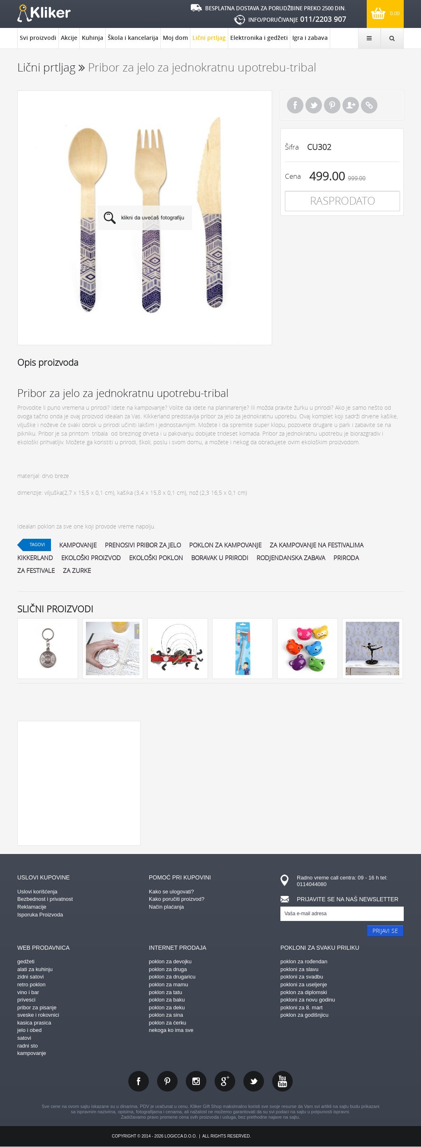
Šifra (292, 147)
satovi (24, 1038)
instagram (196, 1081)
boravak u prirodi (219, 558)
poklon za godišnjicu (304, 1015)
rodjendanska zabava (291, 558)
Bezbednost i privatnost (45, 899)
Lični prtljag (209, 41)
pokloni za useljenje (303, 984)
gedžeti (26, 961)
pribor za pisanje (36, 1007)
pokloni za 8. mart (301, 1007)
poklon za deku (167, 1007)
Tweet (313, 105)
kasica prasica (34, 1023)
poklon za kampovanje (225, 545)
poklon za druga (168, 969)
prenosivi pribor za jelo (143, 545)
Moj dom (175, 38)
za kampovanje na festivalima (316, 545)
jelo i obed (29, 1030)
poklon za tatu (165, 992)
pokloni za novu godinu (307, 1000)
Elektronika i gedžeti (259, 38)
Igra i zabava (310, 38)
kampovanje (78, 545)
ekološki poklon (156, 558)
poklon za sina (166, 1015)
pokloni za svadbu (301, 977)
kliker (44, 13)
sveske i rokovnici (38, 1015)
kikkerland (35, 558)
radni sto (27, 1046)
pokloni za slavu (299, 969)
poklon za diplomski (303, 992)
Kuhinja (92, 38)
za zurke (77, 570)
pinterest (167, 1081)
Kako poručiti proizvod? (176, 899)
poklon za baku (167, 1000)
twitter (253, 1081)
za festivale (36, 570)
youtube (282, 1081)
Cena (293, 176)
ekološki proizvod (91, 558)
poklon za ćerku (167, 1023)
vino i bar (28, 992)
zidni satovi (30, 977)
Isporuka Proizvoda (40, 915)
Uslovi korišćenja (37, 892)
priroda (346, 558)
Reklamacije (31, 907)
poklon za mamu (168, 984)
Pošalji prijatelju (350, 105)
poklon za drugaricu (172, 977)
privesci (26, 1000)
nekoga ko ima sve (171, 1030)
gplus (225, 1081)
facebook (138, 1081)
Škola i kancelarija (133, 38)
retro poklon (31, 984)
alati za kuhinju (35, 969)
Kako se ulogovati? (171, 892)
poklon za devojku (170, 961)
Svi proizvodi (38, 38)
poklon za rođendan (303, 961)
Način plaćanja (166, 907)
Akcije (69, 38)
